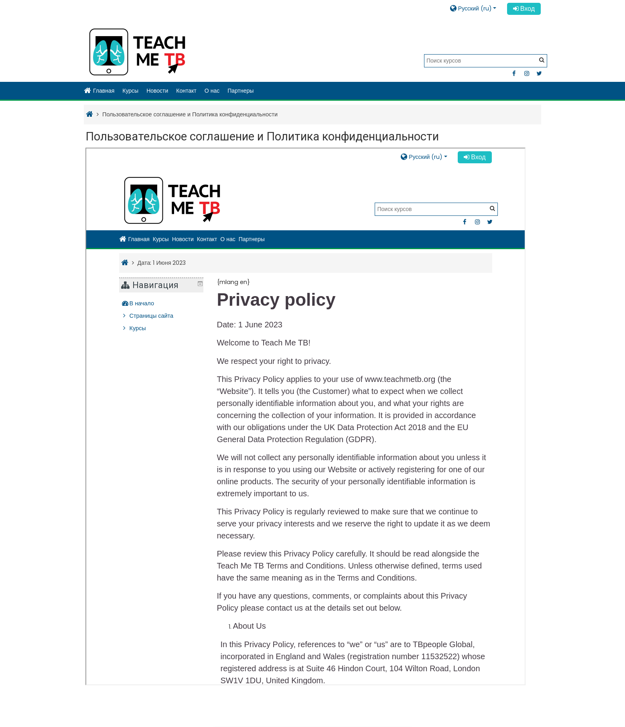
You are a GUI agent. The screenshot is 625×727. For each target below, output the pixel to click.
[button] (476, 8)
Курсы (130, 91)
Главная (99, 91)
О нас (212, 91)
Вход (524, 8)
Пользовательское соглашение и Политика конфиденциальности (190, 114)
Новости (157, 91)
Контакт (186, 91)
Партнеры (240, 91)
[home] (137, 52)
